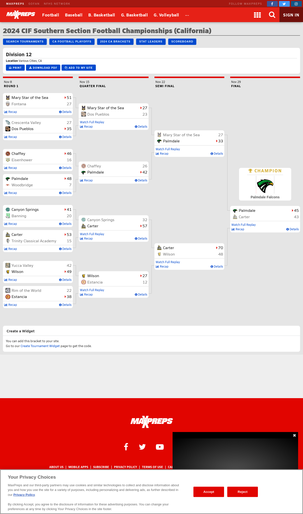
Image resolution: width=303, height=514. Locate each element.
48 (69, 178)
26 (144, 165)
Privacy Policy (125, 467)
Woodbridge (22, 184)
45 (296, 210)
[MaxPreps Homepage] (151, 422)
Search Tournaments (25, 41)
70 (220, 247)
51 (69, 97)
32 (144, 219)
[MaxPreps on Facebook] (272, 4)
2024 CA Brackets (115, 41)
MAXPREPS (15, 3)
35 (69, 128)
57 (144, 225)
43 (296, 216)
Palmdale (20, 178)
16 (69, 159)
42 (69, 265)
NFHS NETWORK (57, 3)
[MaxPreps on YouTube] (160, 446)
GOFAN (34, 3)
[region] (151, 491)
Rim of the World (26, 290)
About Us (56, 467)
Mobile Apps (78, 467)
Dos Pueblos (23, 128)
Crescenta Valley (26, 122)
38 (69, 296)
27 (69, 103)
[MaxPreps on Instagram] (296, 4)
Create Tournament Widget (40, 346)
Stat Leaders (151, 41)
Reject (243, 492)
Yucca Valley (22, 265)
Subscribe (101, 467)
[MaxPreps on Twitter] (284, 4)
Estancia (19, 296)
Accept (208, 492)
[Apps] (257, 14)
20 (69, 215)
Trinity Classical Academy (34, 240)
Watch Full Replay (92, 122)
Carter (17, 234)
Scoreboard (182, 41)
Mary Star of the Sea (30, 97)
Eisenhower (22, 159)
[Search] (272, 14)
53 (69, 234)
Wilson (17, 271)
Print (15, 67)
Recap (10, 112)
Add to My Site (79, 67)
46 (69, 153)
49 (69, 271)
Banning (19, 215)
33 (220, 140)
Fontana (19, 103)
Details (65, 112)
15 (69, 240)
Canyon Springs (25, 209)
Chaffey (18, 153)
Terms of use (152, 467)
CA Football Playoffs (71, 41)
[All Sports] (187, 14)
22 (69, 290)
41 (69, 209)
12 (144, 281)
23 (144, 114)
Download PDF (43, 67)
